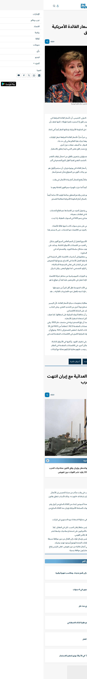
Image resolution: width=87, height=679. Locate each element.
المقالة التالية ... (80, 557)
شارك (9, 41)
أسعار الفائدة (61, 361)
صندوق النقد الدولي (77, 361)
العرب (75, 371)
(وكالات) (73, 483)
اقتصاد (83, 20)
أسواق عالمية (31, 361)
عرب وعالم (82, 371)
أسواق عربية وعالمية (73, 20)
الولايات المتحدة (46, 361)
